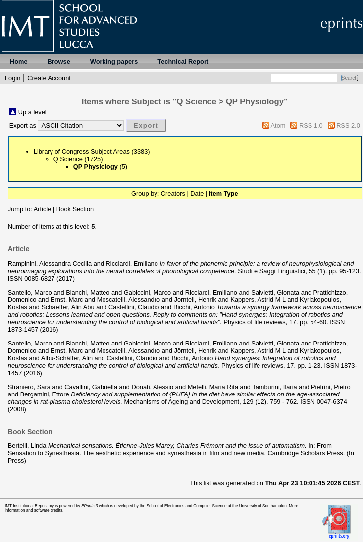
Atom (278, 125)
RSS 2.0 (348, 125)
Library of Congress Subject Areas (82, 151)
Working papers (114, 61)
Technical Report (182, 61)
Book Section (75, 209)
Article (43, 209)
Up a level (32, 112)
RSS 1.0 (311, 125)
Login (12, 78)
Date (197, 193)
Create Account (49, 78)
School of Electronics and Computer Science (187, 506)
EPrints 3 (89, 506)
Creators (173, 193)
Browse (59, 61)
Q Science (68, 159)
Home (19, 61)
